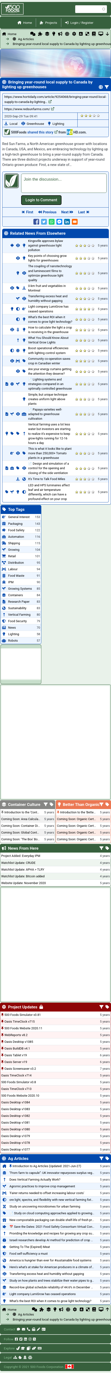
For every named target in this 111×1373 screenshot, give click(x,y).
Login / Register (81, 23)
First (29, 212)
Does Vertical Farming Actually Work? (34, 1179)
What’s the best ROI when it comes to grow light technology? (50, 1301)
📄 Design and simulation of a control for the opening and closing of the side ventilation (48, 468)
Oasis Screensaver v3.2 (20, 1068)
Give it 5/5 (98, 115)
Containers (15, 595)
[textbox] (64, 183)
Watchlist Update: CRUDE (18, 863)
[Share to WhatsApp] (52, 222)
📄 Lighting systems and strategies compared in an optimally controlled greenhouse (50, 384)
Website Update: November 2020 (23, 883)
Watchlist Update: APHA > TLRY (22, 869)
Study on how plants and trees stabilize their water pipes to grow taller (57, 1280)
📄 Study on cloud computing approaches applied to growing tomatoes (57, 1213)
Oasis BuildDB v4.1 (17, 1048)
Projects (51, 23)
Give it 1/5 (82, 115)
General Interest (19, 517)
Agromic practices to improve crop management (42, 1186)
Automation (16, 536)
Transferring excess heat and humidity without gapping (46, 1274)
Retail (12, 556)
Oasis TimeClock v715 (19, 1021)
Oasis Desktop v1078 (15, 1143)
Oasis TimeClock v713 (16, 1089)
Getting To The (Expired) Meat (29, 1247)
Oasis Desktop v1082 (15, 1116)
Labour (13, 569)
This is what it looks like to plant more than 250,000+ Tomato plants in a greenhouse (50, 453)
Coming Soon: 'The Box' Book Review (26, 839)
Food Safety (16, 530)
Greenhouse (35, 124)
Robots (13, 640)
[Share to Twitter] (44, 222)
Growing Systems (20, 588)
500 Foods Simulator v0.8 (18, 1082)
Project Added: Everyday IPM (20, 856)
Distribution (16, 562)
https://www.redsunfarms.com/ (29, 109)
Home (27, 23)
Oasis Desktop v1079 (15, 1136)
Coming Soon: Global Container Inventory (29, 832)
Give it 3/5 (90, 115)
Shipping (14, 543)
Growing (13, 549)
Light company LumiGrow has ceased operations (42, 1294)
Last (81, 212)
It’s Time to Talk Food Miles (46, 479)
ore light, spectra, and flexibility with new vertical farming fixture (52, 1200)
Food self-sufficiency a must (28, 1253)
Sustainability (17, 608)
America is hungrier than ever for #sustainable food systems (50, 1260)
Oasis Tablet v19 (15, 1055)
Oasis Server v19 (15, 1062)
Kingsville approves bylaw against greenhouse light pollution (45, 245)
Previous (49, 212)
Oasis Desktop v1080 (15, 1129)
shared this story (42, 132)
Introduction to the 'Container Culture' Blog (33, 812)
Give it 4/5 (94, 115)
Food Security (17, 621)
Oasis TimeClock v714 (16, 1075)
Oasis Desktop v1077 (15, 1149)
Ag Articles (26, 39)
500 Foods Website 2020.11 (23, 1028)
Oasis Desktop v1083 (15, 1109)
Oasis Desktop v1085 (18, 1042)
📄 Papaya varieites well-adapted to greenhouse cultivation (45, 414)
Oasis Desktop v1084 (15, 1102)
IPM (11, 582)
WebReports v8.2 (16, 1035)
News (12, 627)
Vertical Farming (19, 614)
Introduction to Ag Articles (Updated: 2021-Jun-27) (46, 1166)
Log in (41, 200)
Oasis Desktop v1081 (15, 1122)
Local (14, 124)
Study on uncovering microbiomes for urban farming (44, 1206)
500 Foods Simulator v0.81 (22, 1015)
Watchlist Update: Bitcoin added (23, 876)
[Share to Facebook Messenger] (59, 222)
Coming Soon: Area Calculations (23, 819)
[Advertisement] (21, 663)
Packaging (15, 523)
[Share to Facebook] (36, 222)
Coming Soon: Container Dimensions (26, 826)
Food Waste (16, 575)
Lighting (58, 124)
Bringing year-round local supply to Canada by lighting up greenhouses (30, 44)
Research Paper (19, 601)
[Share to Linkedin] (67, 222)
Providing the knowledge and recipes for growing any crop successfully (57, 1233)
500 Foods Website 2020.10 (20, 1095)
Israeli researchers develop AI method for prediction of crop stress (54, 1240)
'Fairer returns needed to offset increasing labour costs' (46, 1193)
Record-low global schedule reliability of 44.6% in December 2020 (53, 1287)
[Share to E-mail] (75, 222)
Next (64, 212)
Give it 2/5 (86, 115)
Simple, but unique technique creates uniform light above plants (47, 399)
